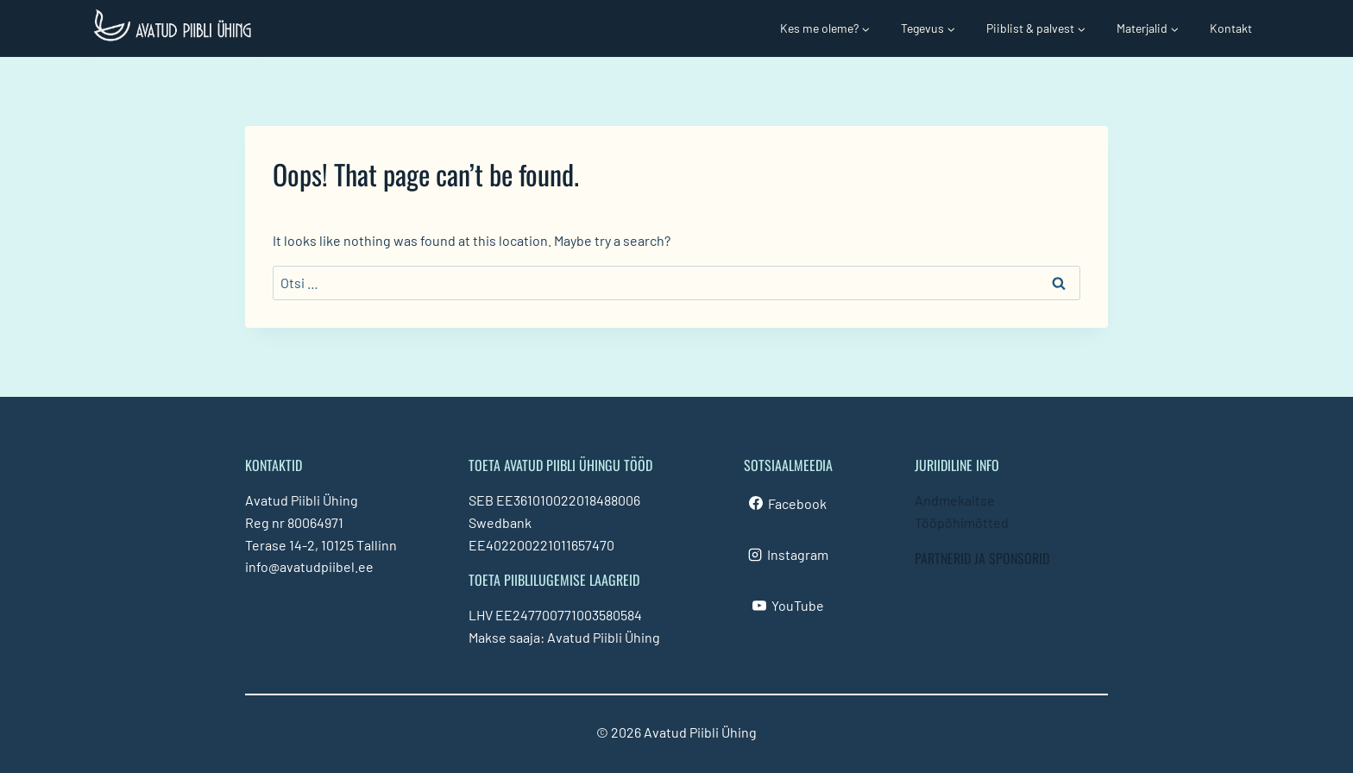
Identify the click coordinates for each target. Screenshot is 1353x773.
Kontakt (1231, 28)
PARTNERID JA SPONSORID (982, 558)
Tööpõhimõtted (962, 522)
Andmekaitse (955, 500)
